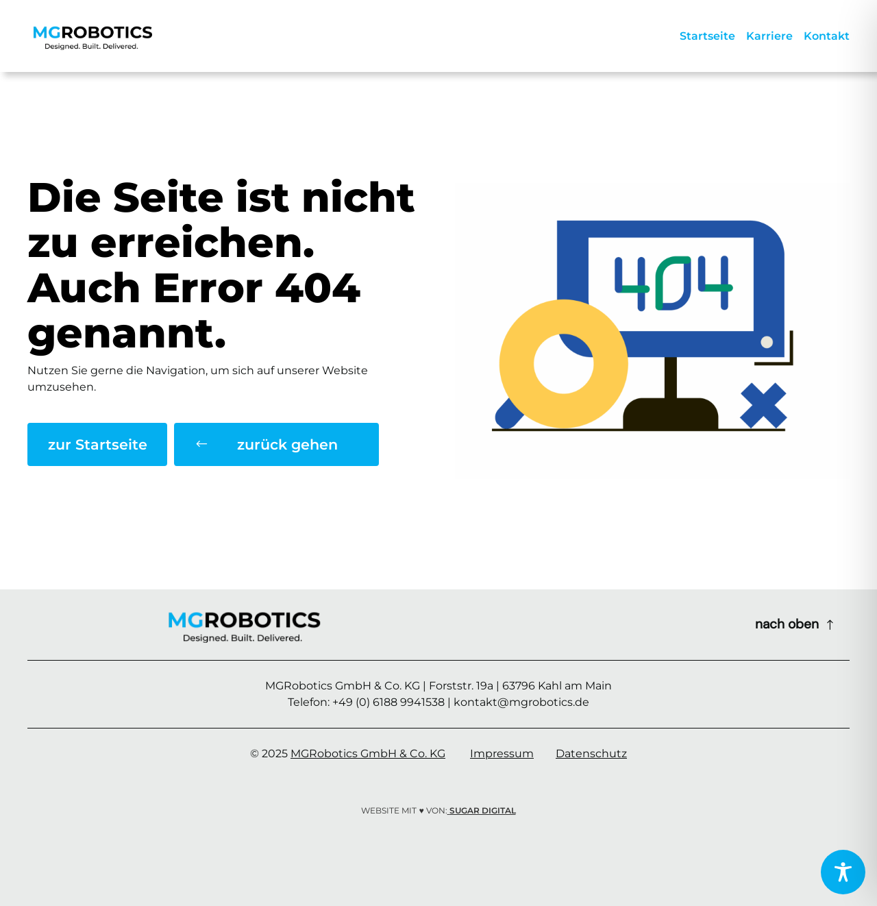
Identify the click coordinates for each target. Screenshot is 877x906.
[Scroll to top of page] (795, 624)
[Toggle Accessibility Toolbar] (843, 872)
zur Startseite (97, 444)
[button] (276, 444)
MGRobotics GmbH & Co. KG (368, 753)
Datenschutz (591, 753)
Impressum (502, 753)
